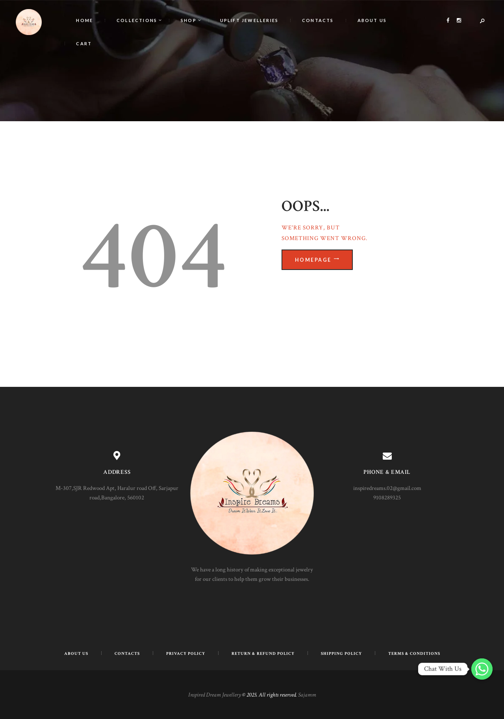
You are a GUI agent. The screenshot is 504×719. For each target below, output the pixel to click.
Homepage (313, 259)
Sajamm (307, 695)
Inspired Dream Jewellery (214, 695)
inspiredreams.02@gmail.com (387, 488)
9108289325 (387, 497)
